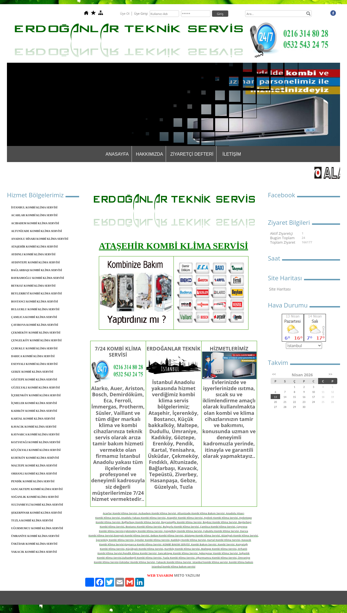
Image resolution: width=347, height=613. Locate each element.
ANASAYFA (117, 154)
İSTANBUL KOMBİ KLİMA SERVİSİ (34, 207)
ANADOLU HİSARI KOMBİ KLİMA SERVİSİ (39, 238)
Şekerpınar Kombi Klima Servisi (218, 553)
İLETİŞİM (231, 154)
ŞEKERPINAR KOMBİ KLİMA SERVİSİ (36, 512)
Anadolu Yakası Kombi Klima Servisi (143, 517)
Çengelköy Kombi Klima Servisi (183, 531)
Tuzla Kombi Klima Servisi (179, 557)
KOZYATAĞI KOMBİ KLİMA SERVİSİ (35, 442)
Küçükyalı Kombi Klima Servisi (144, 549)
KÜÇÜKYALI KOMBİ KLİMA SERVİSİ (36, 449)
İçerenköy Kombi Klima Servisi (115, 540)
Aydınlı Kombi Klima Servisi (221, 517)
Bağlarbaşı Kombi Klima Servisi (141, 522)
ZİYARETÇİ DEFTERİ (191, 154)
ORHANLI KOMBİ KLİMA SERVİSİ (34, 473)
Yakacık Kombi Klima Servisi (173, 562)
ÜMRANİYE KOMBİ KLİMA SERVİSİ (35, 536)
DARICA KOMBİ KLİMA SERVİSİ (33, 356)
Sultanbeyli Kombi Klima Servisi (142, 557)
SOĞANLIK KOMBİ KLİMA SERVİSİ (35, 496)
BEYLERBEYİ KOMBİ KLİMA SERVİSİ (36, 293)
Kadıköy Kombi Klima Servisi (188, 540)
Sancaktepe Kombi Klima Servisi (177, 553)
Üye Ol (124, 13)
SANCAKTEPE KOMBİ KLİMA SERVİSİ (37, 489)
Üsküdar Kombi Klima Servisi (137, 562)
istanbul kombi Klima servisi (210, 562)
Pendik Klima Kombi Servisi (140, 553)
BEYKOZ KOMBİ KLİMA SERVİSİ (33, 285)
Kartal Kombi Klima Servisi (223, 540)
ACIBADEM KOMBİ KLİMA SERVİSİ (35, 223)
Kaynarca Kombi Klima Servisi (142, 544)
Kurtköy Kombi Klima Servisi (182, 549)
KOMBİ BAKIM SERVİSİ (176, 544)
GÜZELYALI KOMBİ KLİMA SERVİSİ (35, 387)
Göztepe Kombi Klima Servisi (202, 535)
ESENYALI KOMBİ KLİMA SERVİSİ (34, 363)
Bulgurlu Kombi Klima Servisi (181, 526)
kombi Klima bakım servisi (178, 566)
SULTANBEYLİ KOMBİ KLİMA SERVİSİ (37, 504)
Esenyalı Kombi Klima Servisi (131, 535)
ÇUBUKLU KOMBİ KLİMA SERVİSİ (34, 348)
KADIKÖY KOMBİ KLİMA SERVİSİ (34, 410)
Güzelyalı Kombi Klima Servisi (239, 535)
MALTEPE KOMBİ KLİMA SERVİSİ (34, 465)
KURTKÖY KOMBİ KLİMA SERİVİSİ (35, 457)
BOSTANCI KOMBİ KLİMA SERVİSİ (34, 301)
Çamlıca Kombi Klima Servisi (217, 526)
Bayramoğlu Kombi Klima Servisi (181, 522)
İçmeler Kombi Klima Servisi (152, 540)
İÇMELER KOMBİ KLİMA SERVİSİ (34, 403)
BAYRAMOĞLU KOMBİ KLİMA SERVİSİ (37, 277)
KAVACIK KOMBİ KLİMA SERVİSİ (33, 426)
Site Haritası (280, 289)
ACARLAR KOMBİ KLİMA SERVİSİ (34, 215)
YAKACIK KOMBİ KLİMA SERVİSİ (34, 551)
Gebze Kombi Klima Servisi (166, 535)
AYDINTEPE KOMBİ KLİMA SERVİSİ (35, 262)
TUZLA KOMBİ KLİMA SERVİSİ (32, 520)
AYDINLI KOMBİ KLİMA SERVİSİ (33, 254)
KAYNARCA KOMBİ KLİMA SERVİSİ (35, 434)
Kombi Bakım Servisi (204, 544)
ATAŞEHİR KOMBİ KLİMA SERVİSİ (34, 246)
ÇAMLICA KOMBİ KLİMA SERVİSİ (34, 317)
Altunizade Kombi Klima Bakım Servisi (201, 513)
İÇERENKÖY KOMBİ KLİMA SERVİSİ (36, 395)
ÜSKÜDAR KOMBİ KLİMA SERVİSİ (34, 543)
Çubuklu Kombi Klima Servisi (221, 531)
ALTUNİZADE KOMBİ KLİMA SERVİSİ (36, 231)
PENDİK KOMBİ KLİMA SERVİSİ (32, 481)
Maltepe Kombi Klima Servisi (219, 549)
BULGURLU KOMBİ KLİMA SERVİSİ (35, 309)
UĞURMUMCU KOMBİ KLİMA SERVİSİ (37, 528)
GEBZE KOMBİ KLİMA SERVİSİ (32, 371)
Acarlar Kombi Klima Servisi (120, 513)
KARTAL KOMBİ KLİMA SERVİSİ (33, 418)
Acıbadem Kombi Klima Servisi (157, 513)
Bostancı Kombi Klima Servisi (143, 526)
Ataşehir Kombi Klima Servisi (185, 517)
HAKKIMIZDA (149, 154)
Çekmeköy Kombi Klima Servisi (143, 531)
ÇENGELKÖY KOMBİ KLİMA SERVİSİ (36, 340)
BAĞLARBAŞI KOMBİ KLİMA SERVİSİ (36, 270)
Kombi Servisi (226, 544)
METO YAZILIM (187, 575)
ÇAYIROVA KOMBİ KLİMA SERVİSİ (34, 324)
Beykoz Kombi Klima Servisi (220, 522)
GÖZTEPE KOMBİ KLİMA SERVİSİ (34, 379)
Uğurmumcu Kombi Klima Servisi (216, 557)
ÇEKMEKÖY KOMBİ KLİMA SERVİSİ (35, 332)
